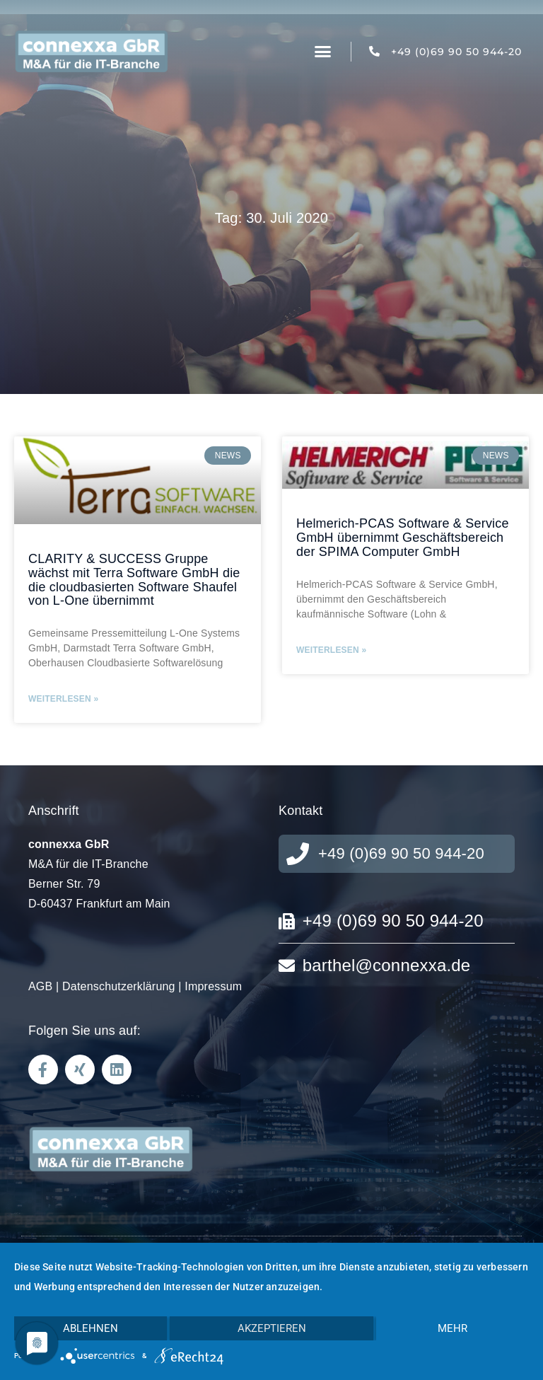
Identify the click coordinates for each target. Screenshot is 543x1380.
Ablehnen (90, 1328)
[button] (323, 51)
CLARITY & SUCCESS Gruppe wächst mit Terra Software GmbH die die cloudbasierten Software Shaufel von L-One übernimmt (134, 580)
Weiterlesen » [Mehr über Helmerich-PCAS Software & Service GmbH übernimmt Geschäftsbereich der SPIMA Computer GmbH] (331, 650)
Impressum (213, 986)
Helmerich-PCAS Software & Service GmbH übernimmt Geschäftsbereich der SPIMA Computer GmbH (402, 537)
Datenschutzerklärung (118, 986)
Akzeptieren (272, 1328)
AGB (40, 986)
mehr (452, 1328)
